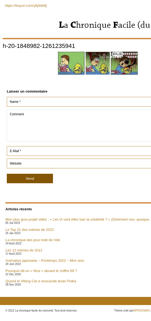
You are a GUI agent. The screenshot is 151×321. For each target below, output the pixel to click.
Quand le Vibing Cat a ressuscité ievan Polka (40, 281)
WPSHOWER (141, 310)
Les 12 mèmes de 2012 (23, 250)
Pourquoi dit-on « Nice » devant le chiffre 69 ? (41, 271)
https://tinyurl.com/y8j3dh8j (26, 6)
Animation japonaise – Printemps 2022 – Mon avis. (45, 260)
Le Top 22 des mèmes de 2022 (29, 230)
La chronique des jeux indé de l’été (32, 240)
